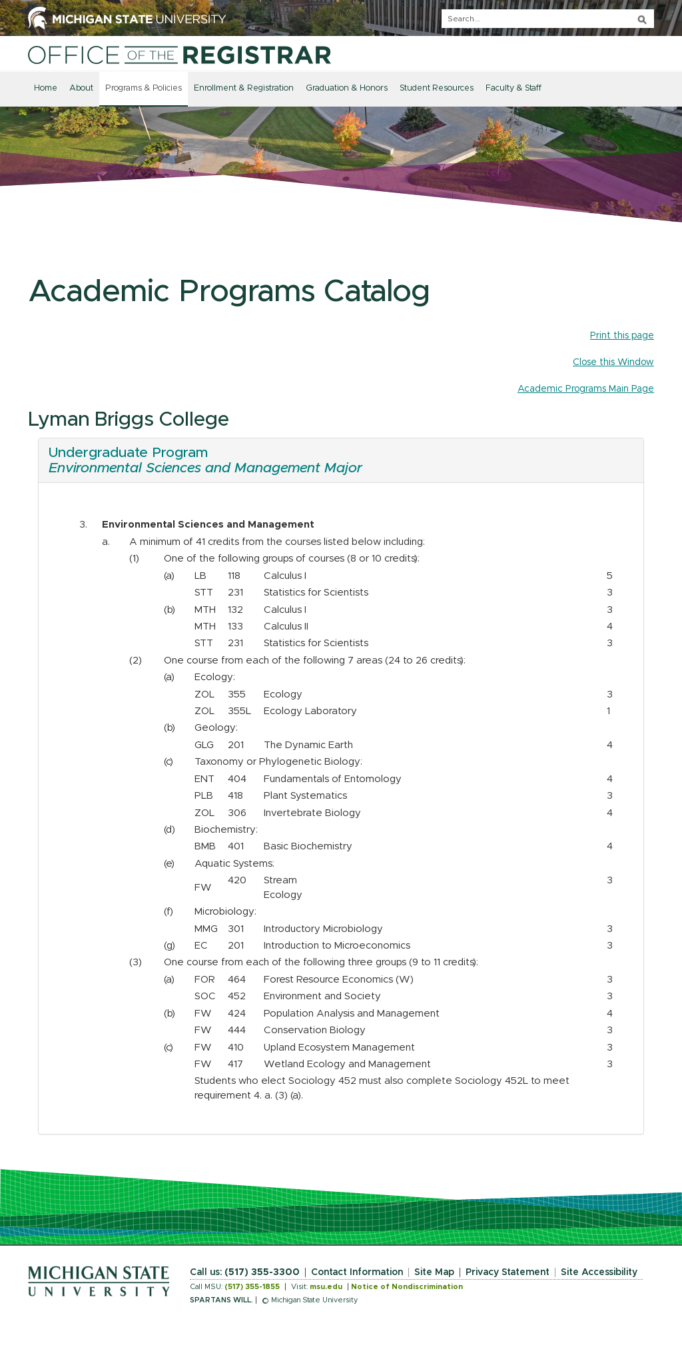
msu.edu (326, 1286)
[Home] (179, 54)
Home (45, 88)
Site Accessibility (599, 1272)
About (81, 88)
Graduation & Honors (347, 88)
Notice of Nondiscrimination (407, 1286)
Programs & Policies (143, 88)
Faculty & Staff (513, 88)
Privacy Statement (507, 1272)
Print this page (622, 335)
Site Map (434, 1272)
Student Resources (437, 88)
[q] (547, 18)
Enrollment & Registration (244, 88)
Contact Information (357, 1272)
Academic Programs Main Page (585, 389)
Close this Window (613, 362)
